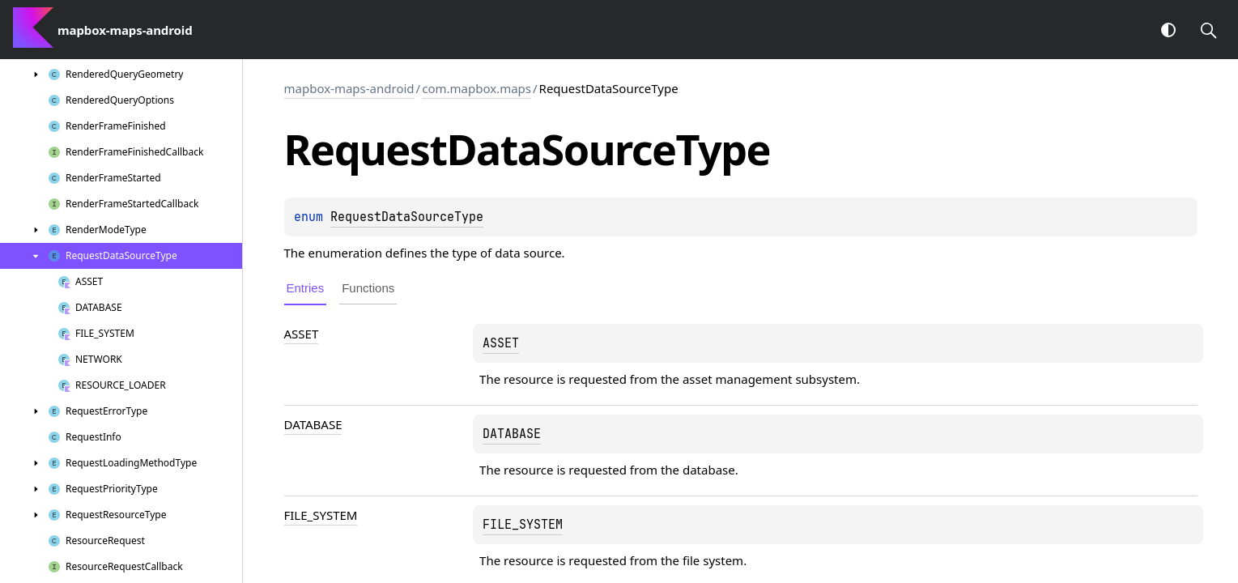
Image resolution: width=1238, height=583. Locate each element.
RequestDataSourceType (406, 217)
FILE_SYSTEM (321, 515)
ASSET (301, 334)
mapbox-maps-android (349, 88)
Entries (306, 288)
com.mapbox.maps (476, 88)
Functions (368, 288)
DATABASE (313, 424)
